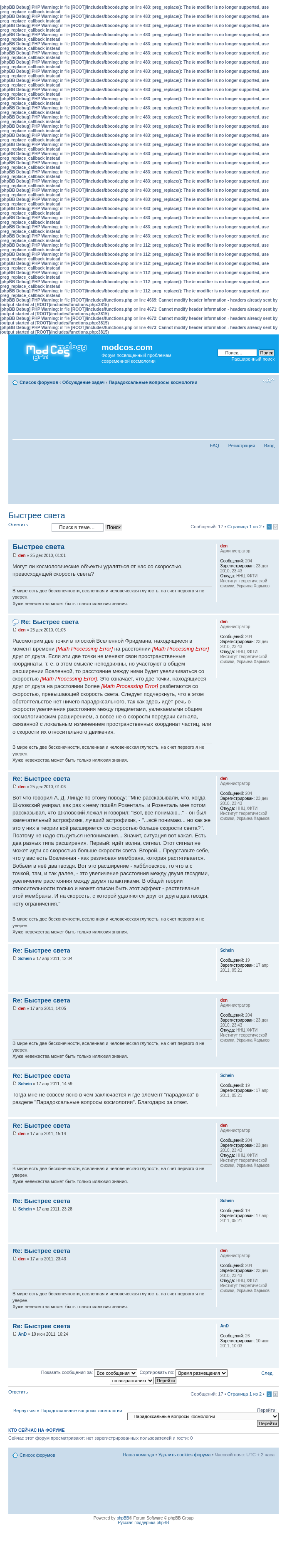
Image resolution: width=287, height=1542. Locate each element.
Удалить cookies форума (184, 1454)
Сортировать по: (183, 1372)
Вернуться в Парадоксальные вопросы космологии (67, 1410)
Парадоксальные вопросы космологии (153, 382)
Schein (25, 958)
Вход (269, 445)
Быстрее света (36, 515)
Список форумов (39, 382)
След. (267, 1373)
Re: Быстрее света (50, 621)
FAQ (214, 445)
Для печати (255, 380)
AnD (22, 1334)
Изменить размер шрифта (268, 380)
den (22, 555)
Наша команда (138, 1454)
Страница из (245, 526)
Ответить (27, 527)
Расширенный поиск (253, 358)
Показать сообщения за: (89, 1372)
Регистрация (241, 445)
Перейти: (267, 1410)
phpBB (122, 1518)
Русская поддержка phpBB (143, 1522)
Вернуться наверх (272, 609)
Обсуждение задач (83, 382)
